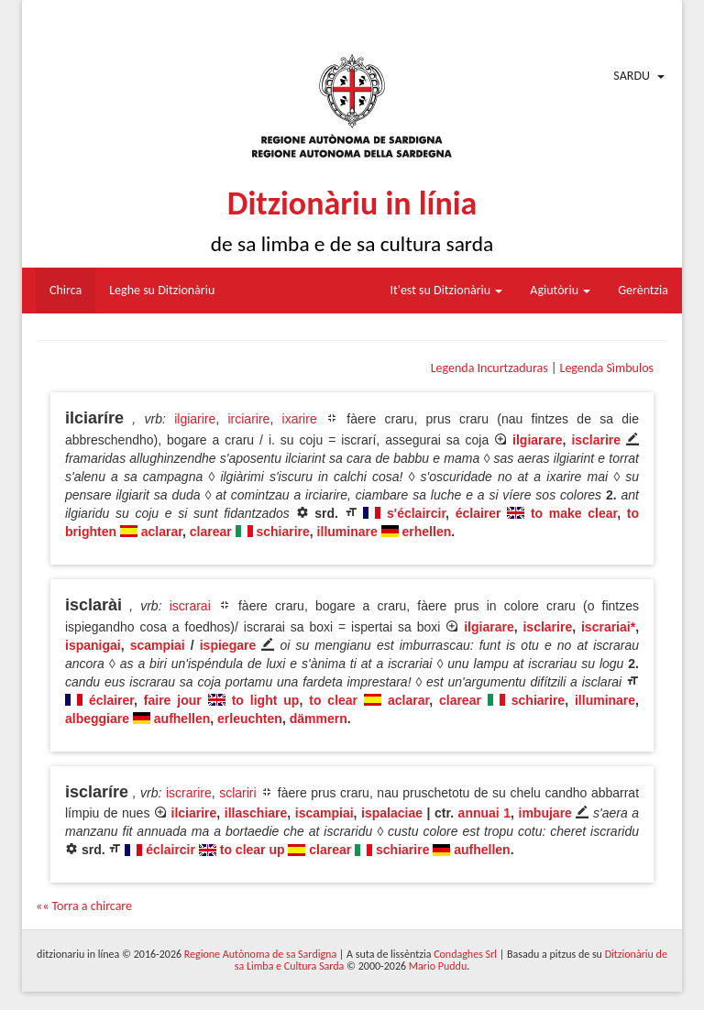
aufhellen (182, 718)
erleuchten (249, 718)
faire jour (173, 700)
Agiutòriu (560, 290)
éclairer (478, 513)
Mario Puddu (438, 966)
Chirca (66, 290)
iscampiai (324, 813)
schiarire (282, 531)
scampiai (157, 645)
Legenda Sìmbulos (607, 368)
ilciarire (194, 813)
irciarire (248, 419)
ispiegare (228, 645)
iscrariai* (608, 627)
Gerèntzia (643, 290)
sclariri (237, 792)
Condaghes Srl (465, 954)
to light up (266, 700)
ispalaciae (392, 813)
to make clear (574, 513)
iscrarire (189, 792)
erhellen (427, 531)
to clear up (252, 849)
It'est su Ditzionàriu (446, 290)
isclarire (596, 440)
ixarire (299, 419)
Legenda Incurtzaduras (489, 368)
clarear (211, 531)
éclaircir (170, 849)
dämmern (318, 718)
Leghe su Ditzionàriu (161, 290)
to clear (333, 700)
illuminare (347, 531)
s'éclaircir (416, 513)
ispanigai (93, 645)
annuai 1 (484, 813)
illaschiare (256, 813)
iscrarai (190, 605)
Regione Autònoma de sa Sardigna (260, 954)
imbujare (545, 813)
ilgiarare (537, 440)
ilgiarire (194, 419)
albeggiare (97, 718)
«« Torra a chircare (84, 906)
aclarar (161, 531)
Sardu (631, 75)
